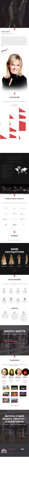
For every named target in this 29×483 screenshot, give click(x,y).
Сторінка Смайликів (14, 405)
